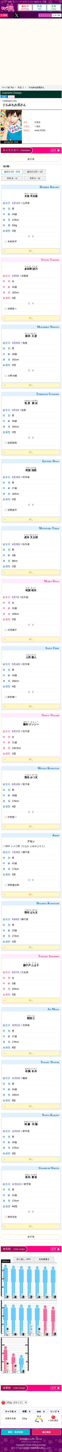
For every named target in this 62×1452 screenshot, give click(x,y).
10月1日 (16, 1025)
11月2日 (16, 1078)
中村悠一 (12, 817)
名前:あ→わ (12, 178)
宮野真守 (12, 510)
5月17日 (16, 731)
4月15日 (16, 477)
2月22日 (16, 343)
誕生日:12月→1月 (35, 172)
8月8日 (15, 919)
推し (31, 251)
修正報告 (46, 1432)
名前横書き (44, 1259)
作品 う (21, 87)
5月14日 (16, 664)
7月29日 (16, 852)
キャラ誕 (7, 7)
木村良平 (12, 241)
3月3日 (15, 410)
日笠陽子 (12, 629)
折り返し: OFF (24, 1259)
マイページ (46, 15)
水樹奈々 (12, 308)
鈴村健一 (12, 697)
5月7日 (15, 597)
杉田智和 (12, 442)
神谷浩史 (12, 1217)
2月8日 (15, 275)
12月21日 (17, 1184)
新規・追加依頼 (15, 1432)
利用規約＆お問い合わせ (31, 1439)
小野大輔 (12, 375)
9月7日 (15, 972)
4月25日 (16, 544)
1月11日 (16, 203)
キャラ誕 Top (8, 87)
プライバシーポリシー (31, 1442)
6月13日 (16, 784)
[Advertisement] (31, 51)
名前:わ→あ (35, 178)
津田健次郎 (13, 885)
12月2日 (16, 1131)
